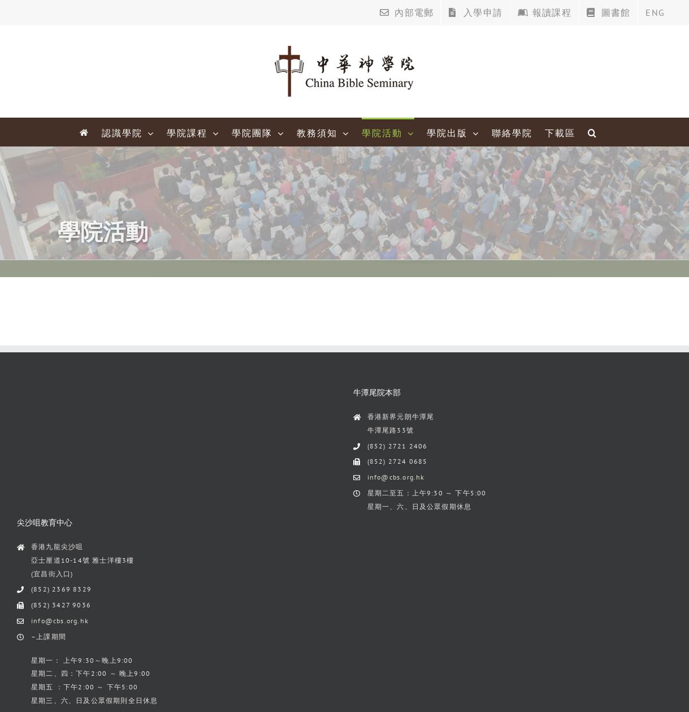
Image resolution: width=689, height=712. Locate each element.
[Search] (592, 132)
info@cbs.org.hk (396, 477)
